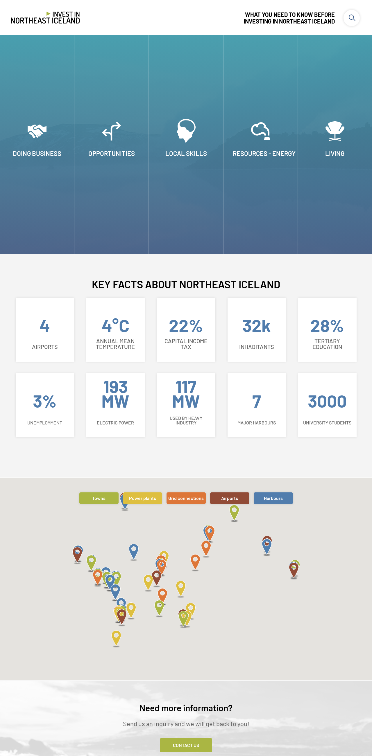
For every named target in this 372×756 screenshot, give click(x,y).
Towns (98, 498)
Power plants (142, 498)
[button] (91, 564)
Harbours (273, 498)
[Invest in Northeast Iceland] (45, 18)
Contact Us (186, 745)
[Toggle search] (352, 18)
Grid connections (186, 498)
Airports (229, 498)
